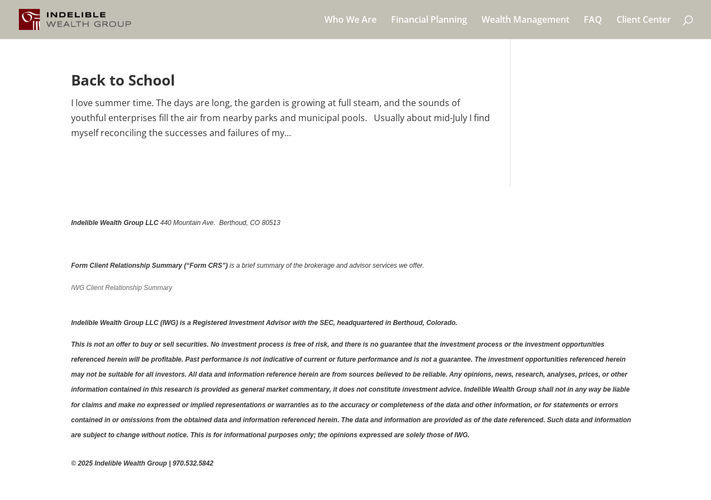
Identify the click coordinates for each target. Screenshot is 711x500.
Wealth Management (525, 21)
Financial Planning (429, 21)
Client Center (644, 21)
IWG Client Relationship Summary (121, 288)
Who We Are (350, 21)
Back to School (123, 80)
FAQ (593, 21)
